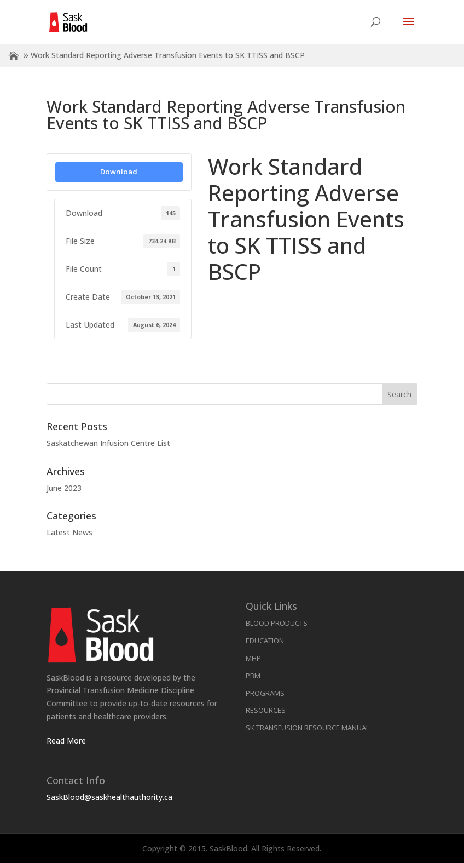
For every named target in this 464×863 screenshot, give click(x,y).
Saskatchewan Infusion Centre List (108, 443)
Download (118, 171)
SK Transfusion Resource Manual (307, 728)
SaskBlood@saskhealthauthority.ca (109, 797)
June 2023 (64, 488)
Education (265, 640)
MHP (253, 658)
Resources (266, 710)
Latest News (69, 532)
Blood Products (277, 623)
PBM (253, 676)
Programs (265, 693)
